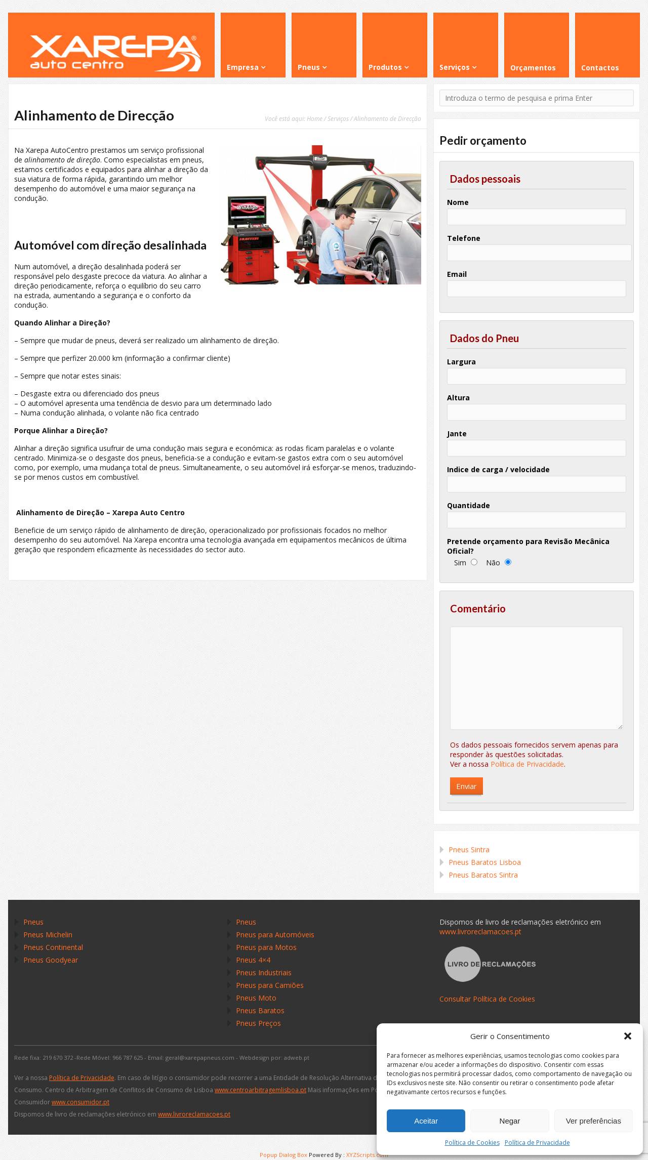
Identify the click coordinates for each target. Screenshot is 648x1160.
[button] (628, 1036)
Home (314, 118)
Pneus (33, 922)
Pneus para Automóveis (275, 934)
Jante (457, 433)
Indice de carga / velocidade (498, 469)
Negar (510, 1120)
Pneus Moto (256, 998)
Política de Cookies (472, 1142)
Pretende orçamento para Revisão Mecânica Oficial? (528, 546)
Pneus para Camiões (270, 985)
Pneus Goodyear (50, 960)
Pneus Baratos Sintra (483, 875)
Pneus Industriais (264, 972)
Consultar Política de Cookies (487, 999)
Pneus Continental (53, 947)
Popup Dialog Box (283, 1154)
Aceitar (426, 1120)
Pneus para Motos (266, 947)
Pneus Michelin (47, 934)
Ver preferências (593, 1120)
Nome (458, 202)
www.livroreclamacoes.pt (480, 931)
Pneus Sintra (469, 849)
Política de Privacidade (537, 1142)
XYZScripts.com (367, 1154)
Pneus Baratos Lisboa (485, 862)
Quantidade (468, 505)
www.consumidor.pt (80, 1102)
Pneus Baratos (260, 1010)
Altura (458, 397)
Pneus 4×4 (253, 960)
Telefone (463, 238)
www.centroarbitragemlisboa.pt (260, 1090)
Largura (461, 361)
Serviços (338, 118)
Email (457, 274)
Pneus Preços (258, 1023)
